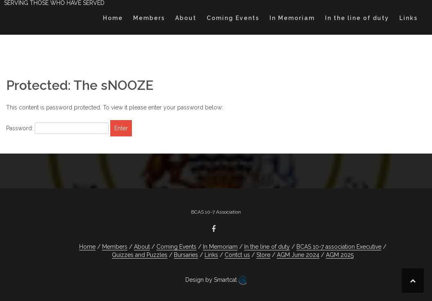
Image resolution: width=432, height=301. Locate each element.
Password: (57, 128)
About (185, 18)
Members (149, 18)
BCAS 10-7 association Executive (338, 246)
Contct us (237, 255)
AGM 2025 (340, 255)
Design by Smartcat (216, 280)
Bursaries (186, 255)
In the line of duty (357, 18)
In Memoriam (292, 18)
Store (263, 255)
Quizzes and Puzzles (139, 255)
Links (408, 18)
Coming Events (233, 18)
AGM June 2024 (298, 255)
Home (113, 18)
